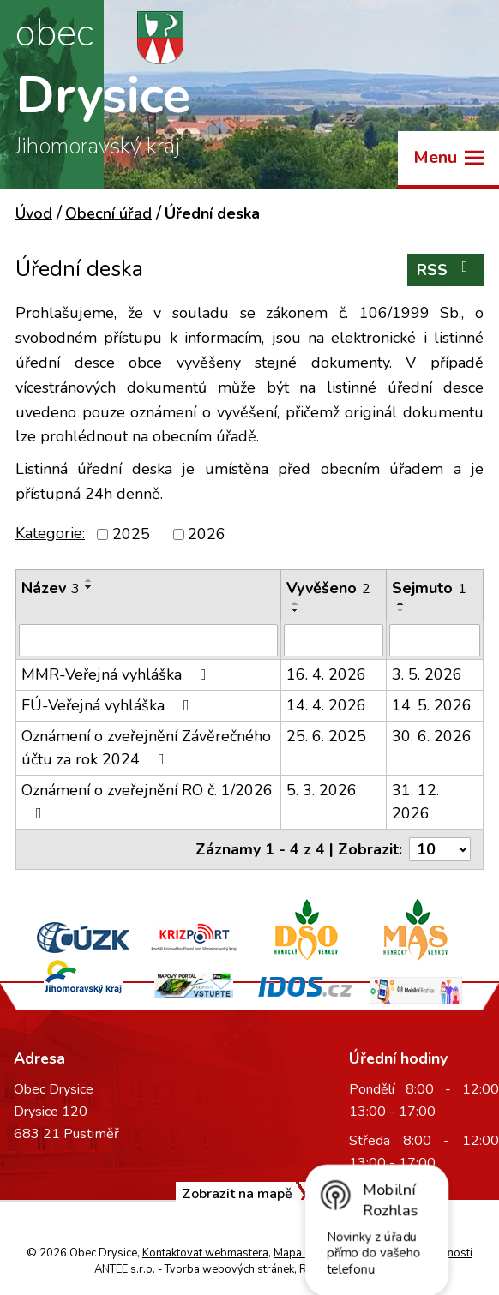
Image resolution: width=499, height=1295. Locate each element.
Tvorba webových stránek (229, 1269)
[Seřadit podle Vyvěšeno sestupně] (295, 610)
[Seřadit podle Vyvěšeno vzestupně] (295, 603)
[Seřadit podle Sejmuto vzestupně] (401, 603)
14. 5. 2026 (432, 705)
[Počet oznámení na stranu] (440, 849)
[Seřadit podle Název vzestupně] (89, 580)
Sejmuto (429, 588)
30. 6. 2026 (432, 736)
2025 (131, 534)
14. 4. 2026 (326, 705)
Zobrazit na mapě (237, 1193)
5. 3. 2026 (321, 790)
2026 (206, 534)
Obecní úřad (108, 213)
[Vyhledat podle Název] (148, 640)
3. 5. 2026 (427, 674)
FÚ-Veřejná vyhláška (108, 705)
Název (50, 588)
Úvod (33, 213)
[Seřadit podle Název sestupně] (89, 587)
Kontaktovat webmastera (205, 1253)
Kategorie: (50, 533)
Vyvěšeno (328, 588)
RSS (446, 269)
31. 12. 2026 (415, 802)
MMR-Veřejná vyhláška (117, 674)
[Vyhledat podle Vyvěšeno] (334, 640)
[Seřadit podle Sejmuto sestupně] (401, 610)
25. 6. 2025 (326, 736)
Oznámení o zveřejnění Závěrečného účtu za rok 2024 (146, 748)
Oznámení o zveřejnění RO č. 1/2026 (147, 800)
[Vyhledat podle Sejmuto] (434, 640)
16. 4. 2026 (326, 674)
